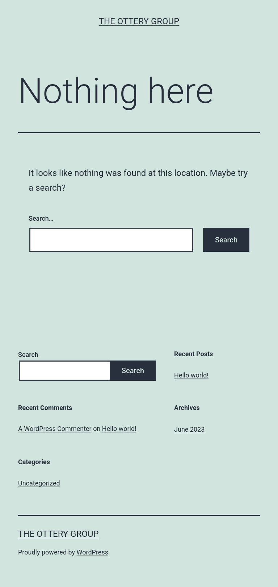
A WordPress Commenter (55, 428)
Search (28, 354)
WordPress (92, 552)
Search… (41, 218)
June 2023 (189, 429)
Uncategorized (39, 483)
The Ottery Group (139, 21)
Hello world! (191, 375)
